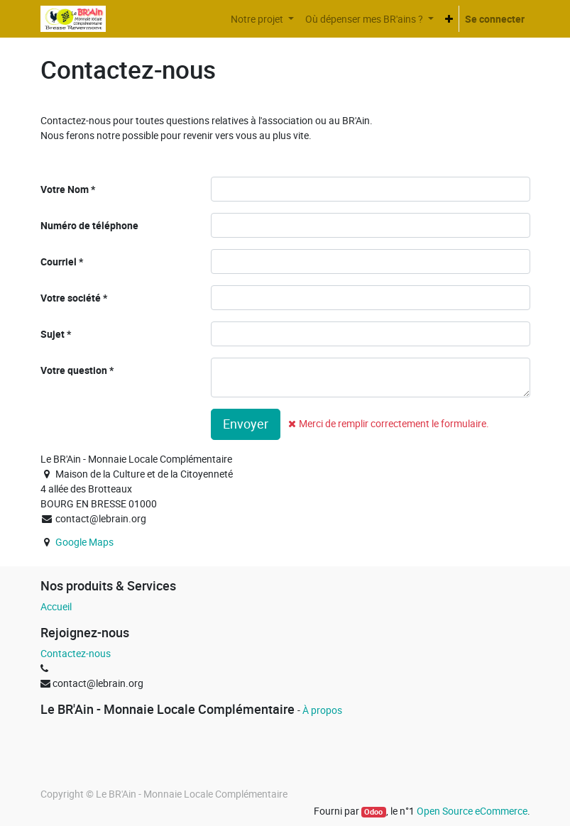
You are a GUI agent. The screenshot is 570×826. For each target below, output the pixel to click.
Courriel (58, 261)
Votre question (73, 370)
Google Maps (84, 542)
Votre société (70, 297)
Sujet (52, 334)
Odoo (373, 812)
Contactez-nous (75, 653)
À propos (322, 710)
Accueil (56, 606)
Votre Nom (64, 189)
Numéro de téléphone (89, 225)
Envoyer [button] (245, 424)
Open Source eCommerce (472, 810)
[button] (449, 19)
